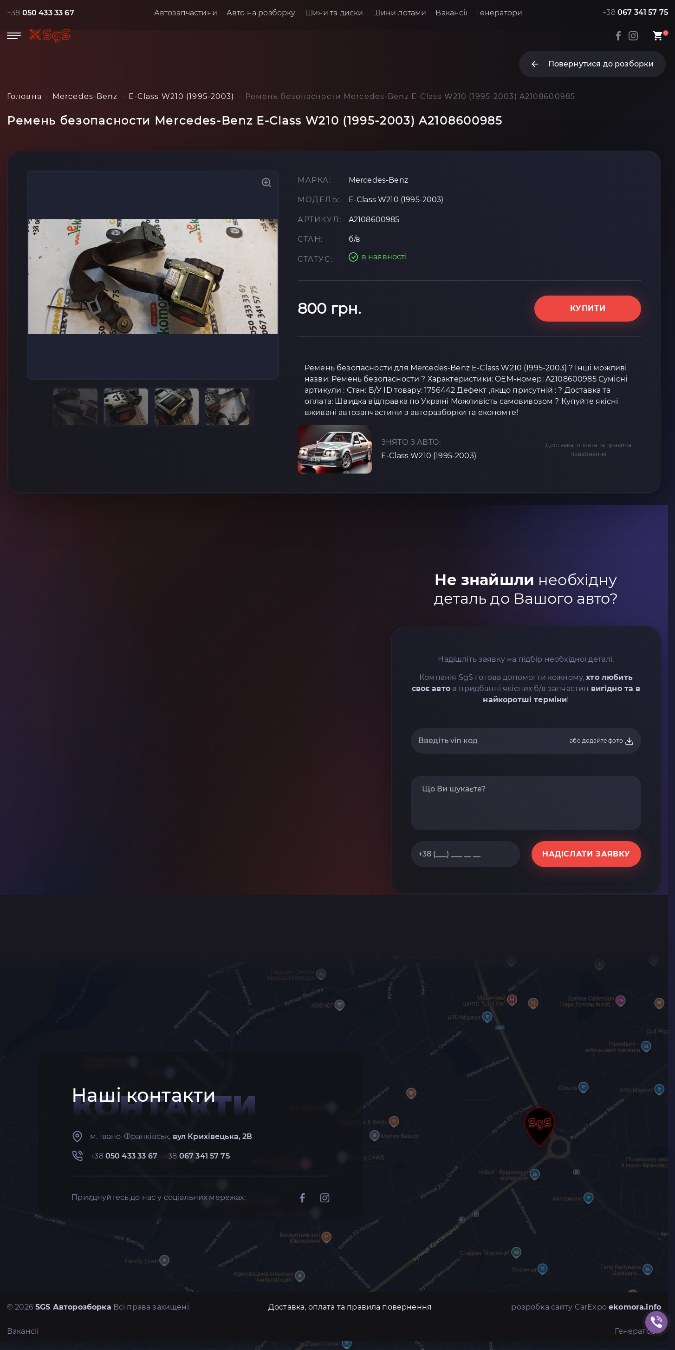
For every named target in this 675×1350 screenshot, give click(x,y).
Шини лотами (400, 12)
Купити (588, 308)
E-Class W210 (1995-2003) (428, 455)
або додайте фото (602, 741)
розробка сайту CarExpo (586, 1307)
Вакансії (451, 12)
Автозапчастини (185, 12)
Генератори (500, 12)
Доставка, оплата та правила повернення (588, 449)
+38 (40, 12)
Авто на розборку (261, 12)
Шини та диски (334, 12)
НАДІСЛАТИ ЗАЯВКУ (586, 854)
